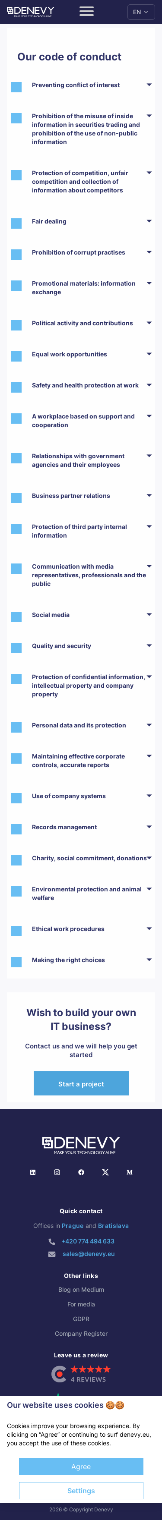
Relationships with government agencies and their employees (78, 460)
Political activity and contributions (82, 323)
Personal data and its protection (79, 725)
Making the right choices (68, 959)
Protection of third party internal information (79, 531)
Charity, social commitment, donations (89, 858)
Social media (51, 614)
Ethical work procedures (68, 928)
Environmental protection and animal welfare (87, 893)
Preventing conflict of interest (76, 84)
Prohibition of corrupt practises (78, 252)
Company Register (81, 1333)
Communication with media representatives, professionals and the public (89, 575)
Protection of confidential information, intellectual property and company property (88, 685)
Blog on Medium (81, 1289)
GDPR (81, 1318)
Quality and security (61, 645)
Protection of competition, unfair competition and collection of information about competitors (80, 181)
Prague (73, 1225)
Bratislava (113, 1225)
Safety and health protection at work (85, 385)
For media (81, 1304)
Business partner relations (71, 495)
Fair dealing (49, 221)
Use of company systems (69, 795)
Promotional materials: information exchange (84, 288)
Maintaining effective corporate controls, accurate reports (78, 760)
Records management (64, 827)
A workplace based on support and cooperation (83, 420)
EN (141, 12)
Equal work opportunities (69, 354)
